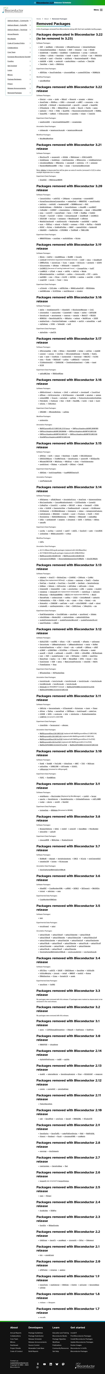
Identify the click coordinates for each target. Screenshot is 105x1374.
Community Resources (60, 1348)
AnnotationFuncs (70, 500)
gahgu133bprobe (59, 938)
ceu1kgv (50, 531)
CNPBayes (70, 711)
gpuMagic (49, 47)
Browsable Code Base (36, 1348)
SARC (51, 61)
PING (58, 111)
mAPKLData (64, 288)
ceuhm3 (59, 531)
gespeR (85, 105)
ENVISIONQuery (46, 459)
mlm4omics (75, 714)
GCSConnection (54, 395)
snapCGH (43, 280)
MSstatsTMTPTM (46, 461)
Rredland (51, 1136)
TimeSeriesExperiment (74, 362)
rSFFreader (65, 766)
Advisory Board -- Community (18, 21)
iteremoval (78, 357)
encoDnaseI (44, 926)
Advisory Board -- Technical (17, 30)
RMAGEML (77, 1119)
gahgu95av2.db (63, 940)
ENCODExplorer (86, 456)
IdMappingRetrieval (76, 644)
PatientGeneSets (46, 1104)
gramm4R (84, 459)
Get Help (55, 1351)
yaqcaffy (43, 522)
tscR (69, 324)
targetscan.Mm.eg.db (74, 130)
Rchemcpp (79, 708)
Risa (61, 166)
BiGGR (92, 50)
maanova (67, 315)
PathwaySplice (45, 600)
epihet (84, 313)
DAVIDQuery (69, 970)
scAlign (66, 360)
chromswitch (44, 313)
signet (98, 603)
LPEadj (52, 271)
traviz (52, 64)
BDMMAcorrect (76, 204)
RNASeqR (56, 360)
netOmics (80, 163)
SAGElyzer (43, 1240)
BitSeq (62, 351)
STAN (53, 324)
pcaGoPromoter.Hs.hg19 (48, 620)
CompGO (92, 502)
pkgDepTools (44, 321)
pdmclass (51, 891)
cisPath (51, 56)
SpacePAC (43, 114)
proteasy (74, 224)
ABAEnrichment (45, 392)
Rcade (48, 360)
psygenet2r (56, 157)
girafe (57, 99)
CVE (68, 642)
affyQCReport (56, 500)
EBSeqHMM (97, 210)
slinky (77, 461)
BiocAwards (12, 39)
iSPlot (81, 1240)
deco (89, 260)
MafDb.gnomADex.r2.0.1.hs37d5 (51, 739)
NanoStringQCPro (55, 318)
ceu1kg (42, 531)
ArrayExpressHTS (53, 310)
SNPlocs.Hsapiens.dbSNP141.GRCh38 (82, 431)
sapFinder (63, 603)
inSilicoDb (90, 970)
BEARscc (54, 102)
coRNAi (68, 888)
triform (62, 642)
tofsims (42, 404)
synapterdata (76, 122)
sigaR (91, 603)
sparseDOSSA (81, 227)
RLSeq (49, 227)
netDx (73, 108)
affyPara (43, 456)
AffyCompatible (45, 351)
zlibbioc (90, 99)
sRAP (96, 647)
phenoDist (43, 832)
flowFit (88, 580)
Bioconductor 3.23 (45, 2)
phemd (57, 224)
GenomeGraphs (54, 708)
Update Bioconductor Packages (82, 1342)
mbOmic (76, 271)
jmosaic (56, 973)
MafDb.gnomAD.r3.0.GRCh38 (50, 556)
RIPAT (42, 227)
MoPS (95, 662)
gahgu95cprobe (45, 946)
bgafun (53, 659)
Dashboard (14, 1345)
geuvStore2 (84, 614)
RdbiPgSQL (90, 1134)
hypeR (68, 56)
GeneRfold (49, 1119)
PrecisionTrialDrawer (59, 321)
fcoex (65, 263)
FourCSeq (61, 583)
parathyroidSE (45, 122)
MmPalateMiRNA (56, 595)
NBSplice (68, 318)
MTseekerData (45, 673)
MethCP (85, 315)
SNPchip (43, 708)
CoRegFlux (44, 505)
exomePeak (60, 711)
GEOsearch (86, 888)
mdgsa (81, 511)
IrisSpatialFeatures (83, 799)
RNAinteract (75, 157)
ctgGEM (97, 351)
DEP (41, 47)
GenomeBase (94, 1285)
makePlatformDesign (69, 1134)
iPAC (53, 108)
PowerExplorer (45, 665)
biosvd (89, 659)
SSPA (80, 520)
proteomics (44, 420)
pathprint (96, 598)
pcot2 (73, 514)
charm (88, 708)
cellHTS (52, 970)
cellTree (89, 351)
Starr (68, 606)
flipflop (50, 711)
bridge (81, 351)
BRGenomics (81, 160)
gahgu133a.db (45, 935)
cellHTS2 (56, 199)
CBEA (62, 102)
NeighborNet (74, 221)
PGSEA (61, 600)
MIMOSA (43, 318)
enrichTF (49, 213)
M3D (64, 659)
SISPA (98, 277)
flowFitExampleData (47, 614)
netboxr (77, 318)
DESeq (42, 580)
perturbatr (63, 398)
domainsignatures (64, 859)
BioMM (70, 257)
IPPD (82, 659)
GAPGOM (92, 313)
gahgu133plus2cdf (90, 938)
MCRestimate (97, 653)
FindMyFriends (60, 459)
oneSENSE (85, 221)
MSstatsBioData (55, 412)
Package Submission (36, 1336)
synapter (82, 99)
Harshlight (60, 56)
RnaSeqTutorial (67, 840)
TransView (43, 64)
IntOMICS (94, 216)
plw (72, 647)
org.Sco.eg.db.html (74, 952)
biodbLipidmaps (45, 207)
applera (62, 1270)
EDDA (96, 505)
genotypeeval (56, 315)
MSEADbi (56, 514)
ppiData (66, 412)
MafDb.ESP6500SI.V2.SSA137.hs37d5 (80, 687)
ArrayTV (51, 577)
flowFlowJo (80, 1030)
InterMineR (84, 216)
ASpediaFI (66, 310)
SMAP (71, 227)
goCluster (83, 1285)
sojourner (85, 360)
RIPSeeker (75, 656)
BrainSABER (71, 351)
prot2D (57, 802)
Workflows (56, 1342)
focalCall (52, 583)
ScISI (84, 401)
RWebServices (45, 976)
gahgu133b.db (85, 935)
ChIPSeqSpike (80, 502)
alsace (57, 456)
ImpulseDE (44, 589)
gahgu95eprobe (70, 949)
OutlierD (65, 514)
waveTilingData (45, 623)
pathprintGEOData (82, 617)
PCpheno (81, 514)
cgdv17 (67, 531)
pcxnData (56, 238)
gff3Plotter (44, 1270)
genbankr (90, 263)
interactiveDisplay (89, 47)
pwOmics (43, 204)
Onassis (55, 398)
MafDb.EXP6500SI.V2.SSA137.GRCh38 (54, 690)
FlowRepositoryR (74, 508)
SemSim (43, 1225)
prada (74, 600)
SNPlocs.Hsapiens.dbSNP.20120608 (53, 431)
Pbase (95, 708)
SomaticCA (64, 976)
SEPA (50, 714)
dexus (80, 505)
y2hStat (42, 1288)
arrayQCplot (49, 1255)
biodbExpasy (44, 160)
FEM (53, 662)
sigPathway (44, 324)
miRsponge (44, 769)
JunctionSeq (73, 589)
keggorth (43, 1181)
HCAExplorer (44, 511)
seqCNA (90, 277)
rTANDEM (53, 603)
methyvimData (68, 617)
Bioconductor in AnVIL (79, 1348)
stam (41, 1196)
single (67, 166)
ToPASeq (88, 520)
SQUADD (43, 230)
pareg (95, 108)
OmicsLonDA (80, 274)
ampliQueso (44, 796)
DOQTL (74, 766)
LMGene (88, 647)
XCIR (42, 365)
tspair (94, 362)
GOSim (60, 216)
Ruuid (59, 1136)
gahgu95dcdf (71, 946)
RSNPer (53, 1211)
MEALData (55, 840)
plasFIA (53, 332)
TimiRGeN (74, 230)
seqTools (81, 61)
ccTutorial (43, 288)
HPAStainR (65, 266)
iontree (54, 862)
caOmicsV (74, 392)
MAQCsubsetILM (77, 288)
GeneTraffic (55, 1134)
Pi (87, 163)
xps (95, 606)
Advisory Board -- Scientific (17, 25)
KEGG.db (43, 687)
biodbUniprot (75, 53)
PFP (88, 274)
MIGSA (93, 315)
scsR (72, 603)
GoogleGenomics (67, 799)
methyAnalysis (45, 514)
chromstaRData (69, 72)
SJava (55, 976)
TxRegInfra (88, 606)
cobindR (79, 647)
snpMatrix (81, 1136)
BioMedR (43, 859)
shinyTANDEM (81, 603)
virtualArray (54, 1045)
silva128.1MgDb (92, 559)
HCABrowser (95, 508)
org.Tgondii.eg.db (90, 952)
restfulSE (52, 204)
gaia (41, 357)
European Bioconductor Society (19, 57)
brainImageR (81, 711)
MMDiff (72, 973)
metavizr (76, 315)
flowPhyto (90, 1030)
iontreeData (44, 810)
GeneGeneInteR (65, 105)
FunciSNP (71, 583)
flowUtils (86, 354)
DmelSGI (43, 180)
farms (69, 213)
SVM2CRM (54, 766)
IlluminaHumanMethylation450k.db (52, 870)
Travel (59, 280)
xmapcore (98, 1074)
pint (67, 656)
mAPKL (67, 271)
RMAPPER (43, 1045)
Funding (11, 61)
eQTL (42, 542)
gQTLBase (72, 586)
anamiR (42, 653)
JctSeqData (44, 534)
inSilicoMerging (45, 973)
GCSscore (81, 263)
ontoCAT (73, 829)
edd (41, 1119)
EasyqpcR (88, 505)
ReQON (98, 224)
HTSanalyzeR (67, 708)
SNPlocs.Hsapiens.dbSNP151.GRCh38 (83, 434)
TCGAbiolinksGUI (46, 362)
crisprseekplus (64, 210)
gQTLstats (82, 586)
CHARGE (72, 577)
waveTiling (93, 656)
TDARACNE (59, 362)
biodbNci (54, 53)
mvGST (64, 829)
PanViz (88, 108)
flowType (43, 583)
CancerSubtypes (71, 207)
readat (93, 650)
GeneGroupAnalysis (68, 1074)
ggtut (53, 926)
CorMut (90, 577)
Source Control (34, 1345)
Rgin (62, 401)
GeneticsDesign (93, 583)
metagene (62, 219)
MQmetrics (60, 163)
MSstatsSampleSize (47, 274)
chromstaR (71, 102)
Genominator (44, 644)
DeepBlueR (98, 260)
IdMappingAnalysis (59, 644)
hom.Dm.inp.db (70, 681)
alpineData (44, 332)
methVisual (86, 592)
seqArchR (59, 61)
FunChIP (51, 216)
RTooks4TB (88, 1119)
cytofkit (86, 796)
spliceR (52, 832)
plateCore (92, 711)
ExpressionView (59, 508)
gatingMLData (45, 374)
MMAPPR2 (83, 201)
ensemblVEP (88, 199)
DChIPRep (63, 650)
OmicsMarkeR (85, 598)
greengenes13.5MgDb (48, 559)
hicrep (91, 586)
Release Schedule (35, 1339)
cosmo (42, 1089)
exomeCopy (56, 263)
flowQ (42, 764)
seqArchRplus (70, 61)
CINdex (42, 56)
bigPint (49, 257)
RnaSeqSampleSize (89, 714)
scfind (59, 647)
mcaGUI (98, 589)
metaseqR (53, 592)
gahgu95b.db (44, 943)
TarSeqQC (61, 324)
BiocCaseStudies (46, 502)
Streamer (78, 50)
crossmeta (89, 102)
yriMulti (56, 623)
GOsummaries (45, 266)
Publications (56, 1345)
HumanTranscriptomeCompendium (52, 201)
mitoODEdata (44, 617)
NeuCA (80, 108)
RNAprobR (82, 517)
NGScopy (91, 764)
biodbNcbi (64, 53)
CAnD (66, 392)
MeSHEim (95, 888)
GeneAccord (44, 315)
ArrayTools (82, 500)
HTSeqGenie (44, 108)
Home (39, 19)
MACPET (87, 357)
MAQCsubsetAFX (57, 534)
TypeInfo (91, 114)
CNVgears (66, 199)
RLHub (77, 238)
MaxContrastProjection (73, 662)
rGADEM (43, 61)
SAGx (42, 520)
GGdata (93, 614)
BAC (55, 351)
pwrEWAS (43, 277)
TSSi (83, 764)
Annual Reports (13, 34)
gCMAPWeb (52, 650)
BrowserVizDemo (46, 829)
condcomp (58, 714)
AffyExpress (44, 500)
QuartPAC (66, 111)
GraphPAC (94, 105)
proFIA (81, 321)
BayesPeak (44, 659)
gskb (91, 531)
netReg (67, 598)
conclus (51, 354)
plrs (68, 600)
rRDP (70, 50)
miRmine (85, 219)
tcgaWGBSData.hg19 (71, 473)
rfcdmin (74, 1285)
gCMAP (42, 650)
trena (66, 280)
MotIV (94, 595)
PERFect (49, 224)
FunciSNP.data (62, 614)
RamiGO (65, 802)
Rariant (87, 600)
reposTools (44, 1285)
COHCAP (43, 260)
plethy (95, 274)
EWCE (76, 859)
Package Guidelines (36, 1333)
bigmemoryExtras (95, 500)
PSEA (82, 224)
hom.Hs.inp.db (96, 681)
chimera (70, 580)
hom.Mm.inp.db (45, 684)
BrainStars (66, 456)
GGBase (43, 586)
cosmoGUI (51, 1089)
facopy (93, 796)
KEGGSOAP (88, 1074)
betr (41, 918)
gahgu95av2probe (92, 940)
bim (41, 1255)
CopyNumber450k (56, 888)
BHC (86, 204)
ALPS (50, 456)
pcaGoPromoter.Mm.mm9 (69, 620)
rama (41, 360)
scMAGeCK (75, 360)
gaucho (42, 799)
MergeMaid (73, 659)
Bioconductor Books (59, 1336)
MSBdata (54, 810)
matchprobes (44, 1166)
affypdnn (86, 642)
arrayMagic (62, 1240)
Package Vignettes (59, 1339)
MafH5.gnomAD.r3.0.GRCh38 (73, 556)
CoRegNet (43, 210)
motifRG (54, 642)
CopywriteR (67, 313)
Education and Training (60, 1333)
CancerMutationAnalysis (63, 502)
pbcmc (49, 802)
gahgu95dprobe (84, 946)
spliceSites (44, 766)
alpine (42, 310)
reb (94, 600)
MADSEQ (98, 56)
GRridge (56, 266)
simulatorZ (71, 520)
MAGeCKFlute (63, 108)
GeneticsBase (57, 1166)
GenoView (80, 970)
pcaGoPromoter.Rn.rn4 (89, 620)
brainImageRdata (55, 473)
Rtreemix (73, 99)
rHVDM (42, 714)
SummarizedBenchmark (81, 166)
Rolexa (88, 973)
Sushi (98, 401)
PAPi (47, 656)
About (46, 19)
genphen (90, 395)
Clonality (79, 257)
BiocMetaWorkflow (46, 139)
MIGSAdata (90, 288)
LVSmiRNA (86, 653)
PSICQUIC (44, 401)
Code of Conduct (16, 1351)
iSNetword (90, 1240)
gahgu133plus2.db (74, 938)
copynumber (56, 313)
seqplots (62, 520)
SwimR (80, 464)
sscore (52, 280)
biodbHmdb (44, 53)
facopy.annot (54, 725)
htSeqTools (68, 764)
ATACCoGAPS (87, 157)
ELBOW (48, 508)
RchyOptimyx (44, 517)
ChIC (92, 310)
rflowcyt (42, 1136)
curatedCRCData (84, 72)
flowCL (94, 354)
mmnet (42, 891)
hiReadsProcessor (73, 47)
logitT (92, 268)
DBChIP (72, 505)
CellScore (93, 53)
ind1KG (52, 985)
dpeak (87, 210)
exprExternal (55, 1285)
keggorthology (63, 1181)
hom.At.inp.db (45, 681)
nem (41, 656)
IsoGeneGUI (66, 357)
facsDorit (83, 531)
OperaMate (83, 829)
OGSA (75, 598)
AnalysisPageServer (47, 647)
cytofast (63, 505)
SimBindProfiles (60, 227)
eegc (41, 213)
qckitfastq (68, 58)
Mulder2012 (56, 617)
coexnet (43, 354)
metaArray (43, 592)
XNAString (60, 64)
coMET (80, 102)
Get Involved (12, 66)
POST (97, 514)
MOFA (67, 595)
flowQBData (51, 778)
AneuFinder (44, 102)
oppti (51, 58)
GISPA (99, 263)
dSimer (42, 711)
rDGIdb (65, 157)
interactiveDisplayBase (48, 50)
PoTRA (95, 357)
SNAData (65, 1285)
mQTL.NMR (96, 799)
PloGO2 (65, 224)
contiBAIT (92, 207)
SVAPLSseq (76, 606)
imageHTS (76, 266)
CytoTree (60, 354)
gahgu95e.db (44, 949)
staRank (53, 114)
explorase (79, 580)
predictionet (44, 464)
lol (59, 659)
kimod (66, 647)
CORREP (53, 210)
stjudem (80, 291)
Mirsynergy (44, 595)
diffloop (42, 395)
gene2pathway (63, 1089)
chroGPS (69, 653)
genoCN (76, 105)
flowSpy (96, 580)
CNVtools (81, 577)
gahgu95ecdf (57, 949)
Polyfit (90, 514)
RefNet (95, 644)
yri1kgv (68, 534)
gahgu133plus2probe (47, 940)
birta (95, 659)
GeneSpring (44, 1134)
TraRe (87, 362)
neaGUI (80, 973)
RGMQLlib (96, 72)
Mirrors (10, 75)
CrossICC (54, 505)
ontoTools (59, 1119)
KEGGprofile (95, 459)
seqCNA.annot (69, 291)
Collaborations (13, 48)
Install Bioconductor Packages (82, 1339)
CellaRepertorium (95, 160)
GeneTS (53, 1240)
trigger (83, 114)
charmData (44, 725)
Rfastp (93, 58)
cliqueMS (82, 207)
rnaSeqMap (92, 517)
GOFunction (61, 586)
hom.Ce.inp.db (57, 681)
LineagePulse (82, 268)
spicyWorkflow (45, 81)
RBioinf (64, 99)
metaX (64, 973)
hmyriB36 (98, 531)
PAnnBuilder (93, 829)
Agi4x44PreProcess (47, 1059)
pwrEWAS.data (45, 291)
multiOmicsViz (61, 221)
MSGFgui (68, 461)
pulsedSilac (91, 321)
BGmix (42, 257)
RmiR (68, 401)
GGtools (51, 586)
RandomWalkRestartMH (48, 166)
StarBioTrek (53, 230)
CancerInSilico (45, 199)
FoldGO (92, 213)
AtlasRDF (43, 888)
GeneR (68, 1119)
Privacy (10, 84)
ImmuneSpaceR (71, 216)
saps (59, 891)
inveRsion (55, 357)
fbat (66, 1166)
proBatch (73, 321)
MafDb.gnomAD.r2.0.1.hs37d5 (50, 742)
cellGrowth (59, 653)
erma (50, 99)
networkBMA (44, 398)
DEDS (77, 653)
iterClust (53, 219)
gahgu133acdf (58, 935)
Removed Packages (15, 93)
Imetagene (72, 511)
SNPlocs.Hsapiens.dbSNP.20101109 (85, 428)
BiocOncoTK (44, 157)
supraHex (74, 114)
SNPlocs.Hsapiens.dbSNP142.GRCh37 (53, 434)
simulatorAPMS (69, 1136)
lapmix (76, 56)
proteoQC (76, 642)
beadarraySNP (64, 204)
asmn (42, 1030)
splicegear (95, 642)
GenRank (81, 583)
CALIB (50, 653)
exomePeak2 (60, 213)
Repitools (62, 50)
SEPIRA (73, 277)
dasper (76, 313)
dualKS (75, 456)
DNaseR (70, 1030)
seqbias (81, 277)
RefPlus (89, 224)
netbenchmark (57, 598)
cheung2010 (44, 840)
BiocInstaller (56, 796)
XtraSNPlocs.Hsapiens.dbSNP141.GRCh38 (55, 437)
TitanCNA (90, 61)
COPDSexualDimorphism (56, 1030)
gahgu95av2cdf (77, 940)
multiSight (60, 274)
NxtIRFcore (87, 318)
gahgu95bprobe (70, 943)
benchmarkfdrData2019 (61, 122)
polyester (94, 163)
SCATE (64, 277)
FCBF (76, 213)
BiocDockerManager (80, 310)
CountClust (96, 392)
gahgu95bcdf (57, 943)
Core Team (11, 52)
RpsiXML (76, 401)
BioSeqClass (61, 577)
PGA (54, 600)
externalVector (53, 1074)
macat (60, 271)
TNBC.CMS (85, 230)
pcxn (41, 224)
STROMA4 (64, 230)
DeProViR (43, 105)
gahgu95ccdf (96, 943)
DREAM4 (43, 412)
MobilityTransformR (47, 221)
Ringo (57, 277)
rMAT (77, 764)
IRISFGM (43, 219)
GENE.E (76, 888)
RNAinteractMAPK (55, 180)
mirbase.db (44, 130)
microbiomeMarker (46, 163)
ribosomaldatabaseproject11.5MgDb (71, 559)
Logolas (90, 589)
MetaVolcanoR (73, 219)
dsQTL (74, 531)
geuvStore (43, 985)
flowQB (49, 764)
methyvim (96, 592)
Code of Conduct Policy (16, 43)
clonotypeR (85, 392)
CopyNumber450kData (48, 900)
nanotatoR (70, 163)
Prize (81, 600)
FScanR (42, 216)
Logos (10, 70)
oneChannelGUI (95, 859)
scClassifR (63, 464)
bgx (85, 50)
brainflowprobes (68, 160)
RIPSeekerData (58, 673)
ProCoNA (58, 764)
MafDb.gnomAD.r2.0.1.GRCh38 (51, 736)
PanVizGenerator (87, 461)
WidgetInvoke (54, 1225)
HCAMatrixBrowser (58, 511)
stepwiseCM (44, 862)
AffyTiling (43, 970)
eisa (41, 508)
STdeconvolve (64, 114)
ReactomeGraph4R (81, 58)
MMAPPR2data (45, 238)
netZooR (43, 58)
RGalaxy (54, 464)
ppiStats (73, 398)
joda (64, 589)
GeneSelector (53, 799)
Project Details (15, 1348)
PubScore (54, 401)
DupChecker (44, 662)
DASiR (60, 970)
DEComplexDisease (73, 354)
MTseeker (84, 650)
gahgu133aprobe (71, 935)
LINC (82, 589)
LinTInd (84, 56)
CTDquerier (74, 650)
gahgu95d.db (59, 946)
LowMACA (43, 271)
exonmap (43, 1151)
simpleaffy (43, 606)
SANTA (84, 656)
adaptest (43, 577)
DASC (57, 829)
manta (88, 644)
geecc (60, 662)
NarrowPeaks (44, 598)
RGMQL (98, 111)
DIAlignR (53, 105)
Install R (74, 1333)
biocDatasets (54, 1151)
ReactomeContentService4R (82, 111)
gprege (98, 395)
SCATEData (57, 291)
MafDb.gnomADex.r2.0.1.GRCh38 (51, 734)
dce (97, 102)
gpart (47, 357)
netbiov (69, 274)
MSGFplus (58, 461)
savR (99, 321)
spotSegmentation (56, 606)
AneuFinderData (55, 72)
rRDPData (43, 72)
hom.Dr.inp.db (84, 681)
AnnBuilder (44, 1211)
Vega (54, 665)
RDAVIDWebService (59, 517)
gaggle (72, 263)
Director (43, 99)
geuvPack (73, 614)
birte (66, 714)
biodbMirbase (60, 257)
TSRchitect (52, 404)
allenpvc (65, 725)
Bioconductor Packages (79, 1351)
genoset (85, 508)
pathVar (94, 221)
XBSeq (96, 520)
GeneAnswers (73, 459)
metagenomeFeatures (94, 511)
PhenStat (58, 58)
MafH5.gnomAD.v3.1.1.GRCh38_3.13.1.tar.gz (55, 428)
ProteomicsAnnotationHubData (90, 398)
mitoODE (87, 662)
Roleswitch (44, 603)
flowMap (84, 213)
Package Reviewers (14, 79)
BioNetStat (58, 207)
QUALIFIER (44, 642)
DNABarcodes (78, 210)
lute (91, 56)
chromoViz (72, 1240)
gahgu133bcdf (45, 938)
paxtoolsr (43, 111)
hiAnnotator (60, 47)
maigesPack (72, 201)
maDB (59, 1059)
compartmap (77, 199)
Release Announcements (17, 88)
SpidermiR (93, 227)
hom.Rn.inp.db (59, 684)
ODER (96, 318)
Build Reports (33, 1351)
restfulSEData (68, 238)
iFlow (80, 1074)
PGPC (42, 778)
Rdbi (81, 1134)
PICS (51, 111)
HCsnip (83, 859)
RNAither (72, 517)
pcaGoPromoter (57, 656)
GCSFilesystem (68, 395)
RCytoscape (63, 862)
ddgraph (52, 859)
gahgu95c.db (83, 943)
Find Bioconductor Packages (81, 1336)
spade (73, 976)
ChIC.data (53, 288)
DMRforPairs (44, 263)
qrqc (50, 277)
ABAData (43, 473)
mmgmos (53, 1270)
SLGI (91, 401)
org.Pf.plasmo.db (46, 481)
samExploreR (51, 520)
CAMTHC (43, 717)
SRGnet (73, 464)
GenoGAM (80, 395)
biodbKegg (56, 160)
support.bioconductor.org (19, 1363)
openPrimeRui (95, 201)
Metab (84, 271)
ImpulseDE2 (55, 589)
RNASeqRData (58, 374)
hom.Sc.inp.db (71, 684)
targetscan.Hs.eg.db (58, 130)
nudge (42, 802)
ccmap (85, 53)
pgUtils (66, 1059)
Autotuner (57, 392)
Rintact (48, 1196)
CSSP (82, 260)
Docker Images (76, 1345)
